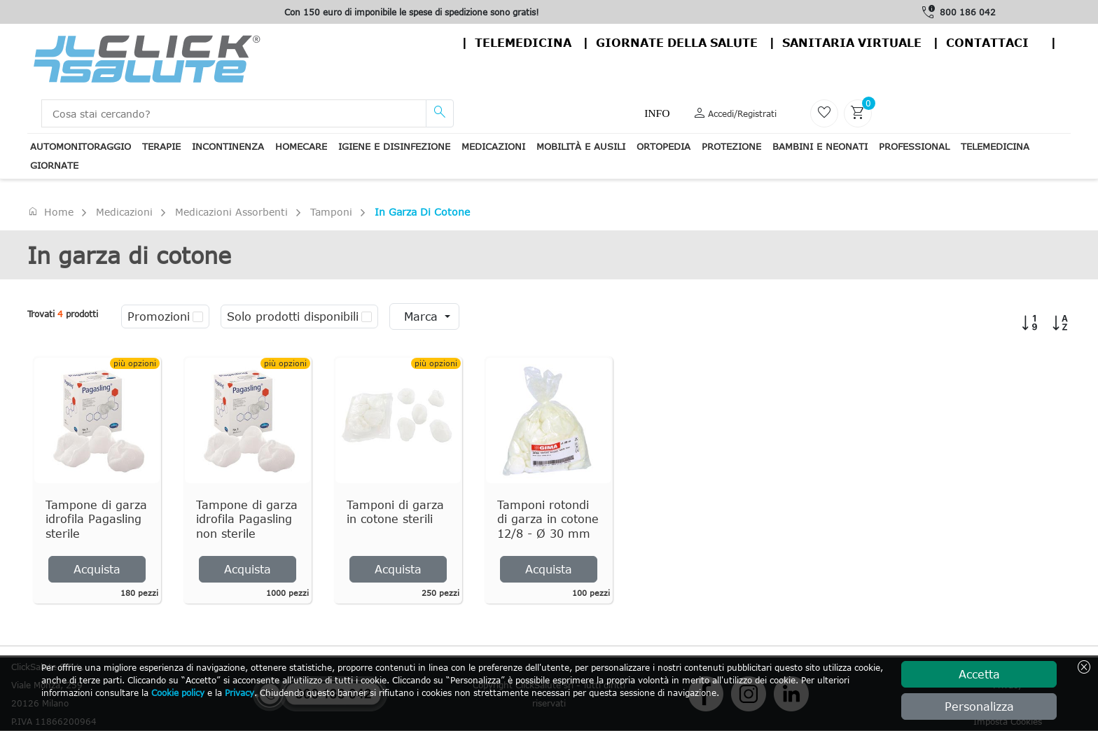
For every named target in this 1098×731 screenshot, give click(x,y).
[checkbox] (198, 316)
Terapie (161, 146)
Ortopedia (663, 146)
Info (656, 113)
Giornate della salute (677, 42)
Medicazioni (493, 146)
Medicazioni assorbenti (231, 212)
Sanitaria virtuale (852, 42)
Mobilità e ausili (580, 146)
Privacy (239, 692)
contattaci (987, 42)
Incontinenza (228, 146)
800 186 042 (968, 12)
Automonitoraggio (80, 146)
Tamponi (331, 212)
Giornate (54, 165)
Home (50, 211)
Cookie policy (177, 692)
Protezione (731, 146)
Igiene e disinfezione (394, 146)
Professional (914, 146)
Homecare (301, 146)
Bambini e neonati (820, 146)
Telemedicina (523, 42)
